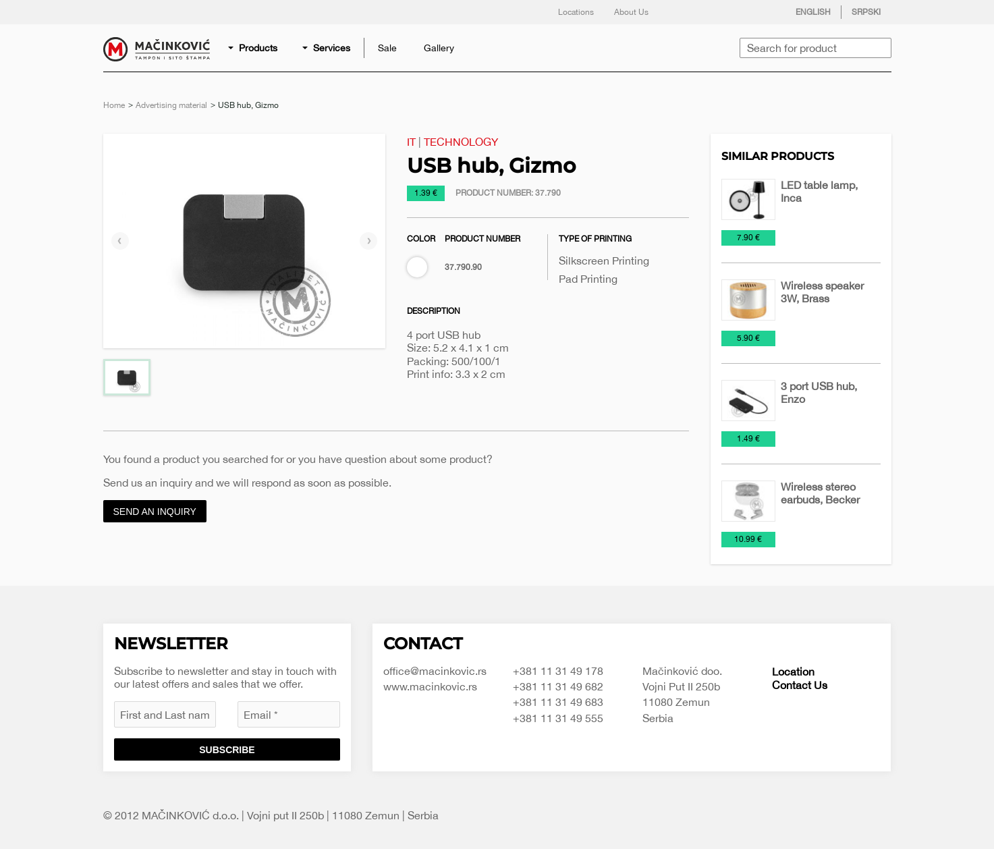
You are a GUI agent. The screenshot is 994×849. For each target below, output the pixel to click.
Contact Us (799, 685)
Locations (576, 12)
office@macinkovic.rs (435, 671)
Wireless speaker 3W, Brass (822, 291)
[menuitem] (254, 48)
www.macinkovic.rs (430, 686)
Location (793, 671)
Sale (387, 48)
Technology (461, 142)
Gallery (439, 48)
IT (411, 142)
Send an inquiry (154, 511)
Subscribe (226, 749)
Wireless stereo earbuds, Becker (820, 493)
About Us (631, 12)
